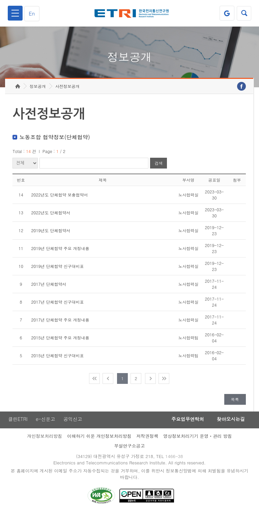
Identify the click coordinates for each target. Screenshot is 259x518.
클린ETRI (17, 422)
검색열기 (243, 13)
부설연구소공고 (129, 449)
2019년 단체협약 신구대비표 (57, 269)
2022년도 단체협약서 (50, 216)
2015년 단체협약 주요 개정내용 (60, 341)
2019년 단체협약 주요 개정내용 (60, 251)
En (32, 13)
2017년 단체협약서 (48, 287)
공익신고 (73, 422)
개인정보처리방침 (44, 439)
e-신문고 (45, 422)
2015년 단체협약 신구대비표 (57, 359)
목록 (235, 402)
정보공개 (38, 89)
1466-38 (174, 460)
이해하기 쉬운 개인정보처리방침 (99, 439)
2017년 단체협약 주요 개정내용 (60, 323)
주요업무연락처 (185, 422)
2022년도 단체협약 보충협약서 (59, 198)
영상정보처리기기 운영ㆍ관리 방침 (197, 439)
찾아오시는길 (230, 422)
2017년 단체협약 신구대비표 (57, 305)
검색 (158, 167)
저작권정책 (147, 439)
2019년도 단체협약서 (50, 234)
